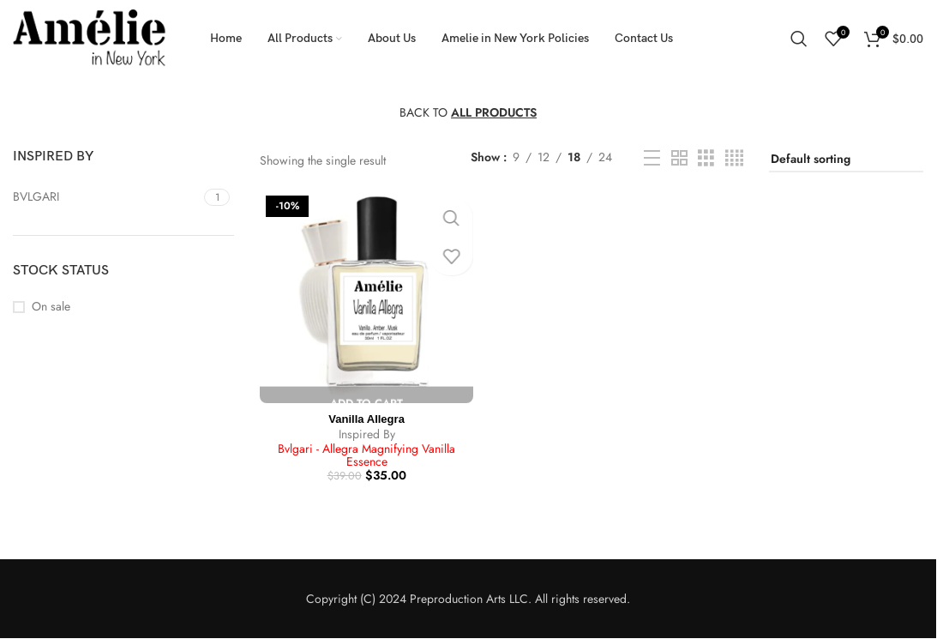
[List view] (652, 158)
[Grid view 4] (734, 158)
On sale (51, 306)
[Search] (799, 38)
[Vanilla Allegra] (365, 295)
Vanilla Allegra (364, 415)
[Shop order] (846, 160)
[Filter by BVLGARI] (106, 197)
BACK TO (468, 112)
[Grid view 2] (679, 158)
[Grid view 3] (706, 158)
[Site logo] (90, 36)
